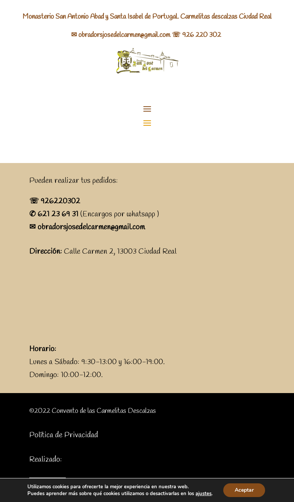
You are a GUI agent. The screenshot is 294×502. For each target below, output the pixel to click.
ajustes (203, 493)
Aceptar (244, 490)
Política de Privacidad (63, 435)
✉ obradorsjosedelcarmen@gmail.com (120, 35)
